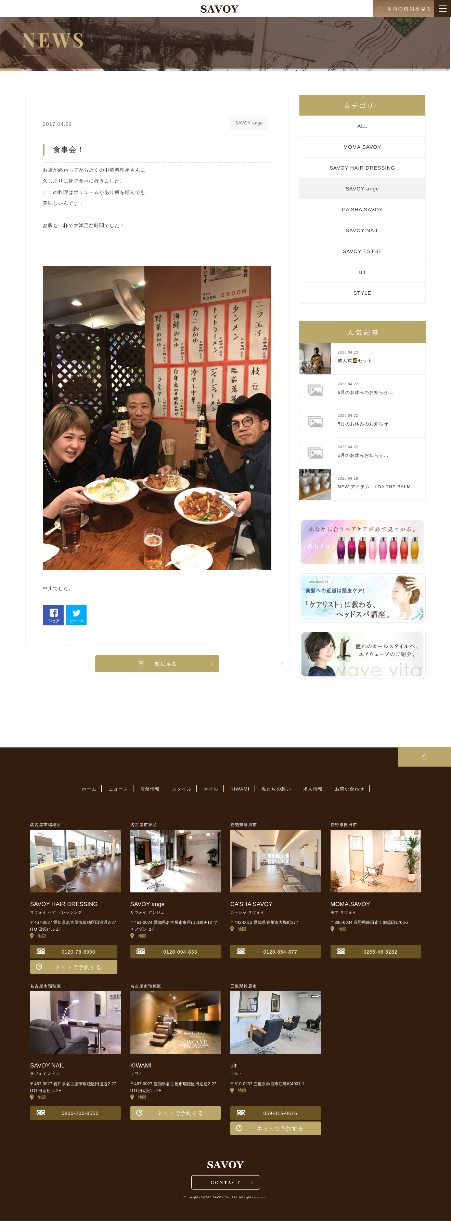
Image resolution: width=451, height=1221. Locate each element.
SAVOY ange (362, 188)
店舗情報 (152, 789)
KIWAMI (239, 789)
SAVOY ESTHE (362, 251)
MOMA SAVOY (363, 147)
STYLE (362, 293)
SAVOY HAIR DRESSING (362, 168)
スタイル (183, 789)
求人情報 (311, 789)
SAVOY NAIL (362, 230)
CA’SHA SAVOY (362, 209)
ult (362, 272)
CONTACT (225, 1182)
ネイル (211, 789)
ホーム (92, 789)
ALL (362, 126)
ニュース (121, 789)
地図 (38, 935)
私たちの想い (274, 789)
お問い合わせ (346, 789)
